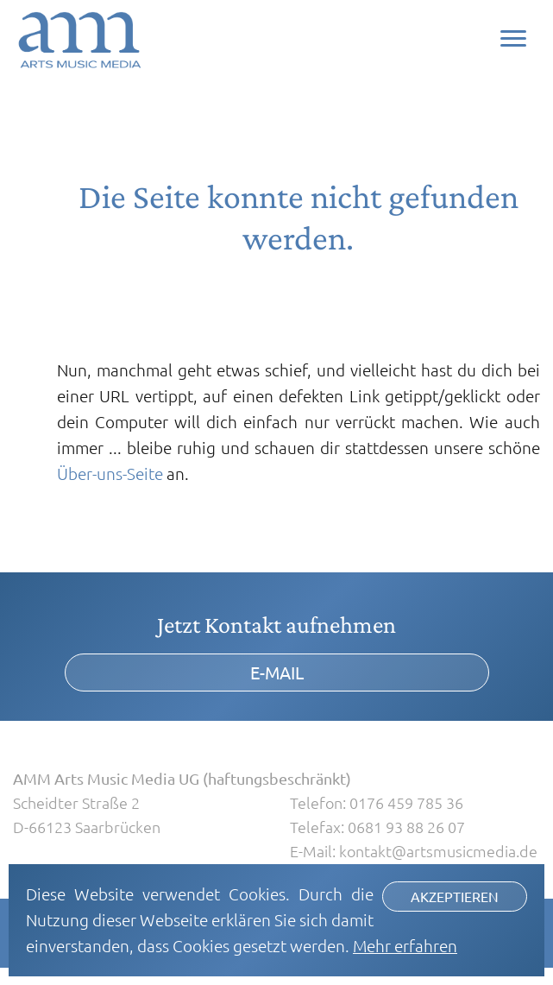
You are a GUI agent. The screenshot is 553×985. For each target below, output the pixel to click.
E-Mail (277, 672)
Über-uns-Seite (110, 473)
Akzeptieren (455, 896)
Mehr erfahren (405, 945)
